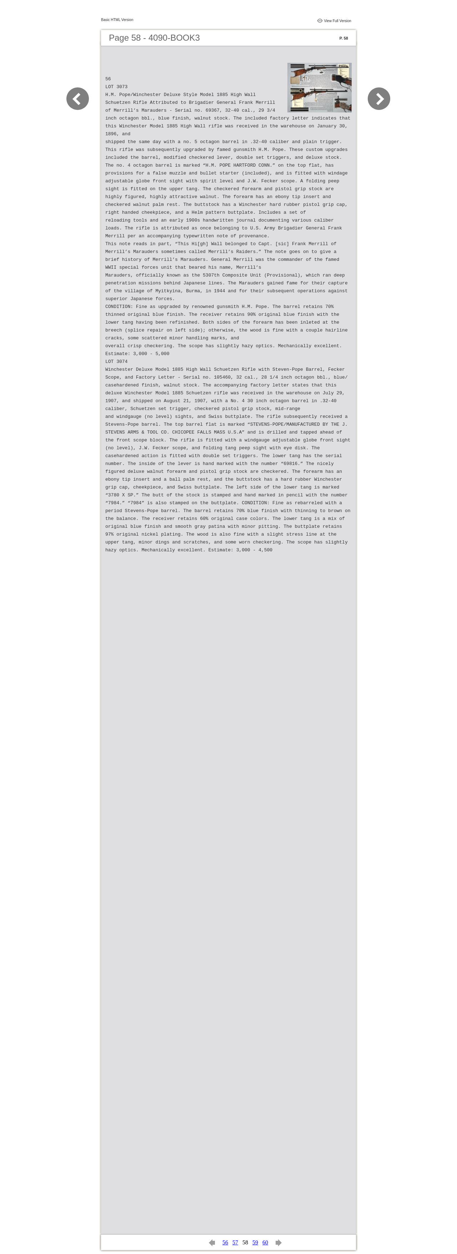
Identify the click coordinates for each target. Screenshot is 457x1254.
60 (265, 1242)
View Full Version (337, 21)
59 (255, 1242)
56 (225, 1242)
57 (235, 1242)
